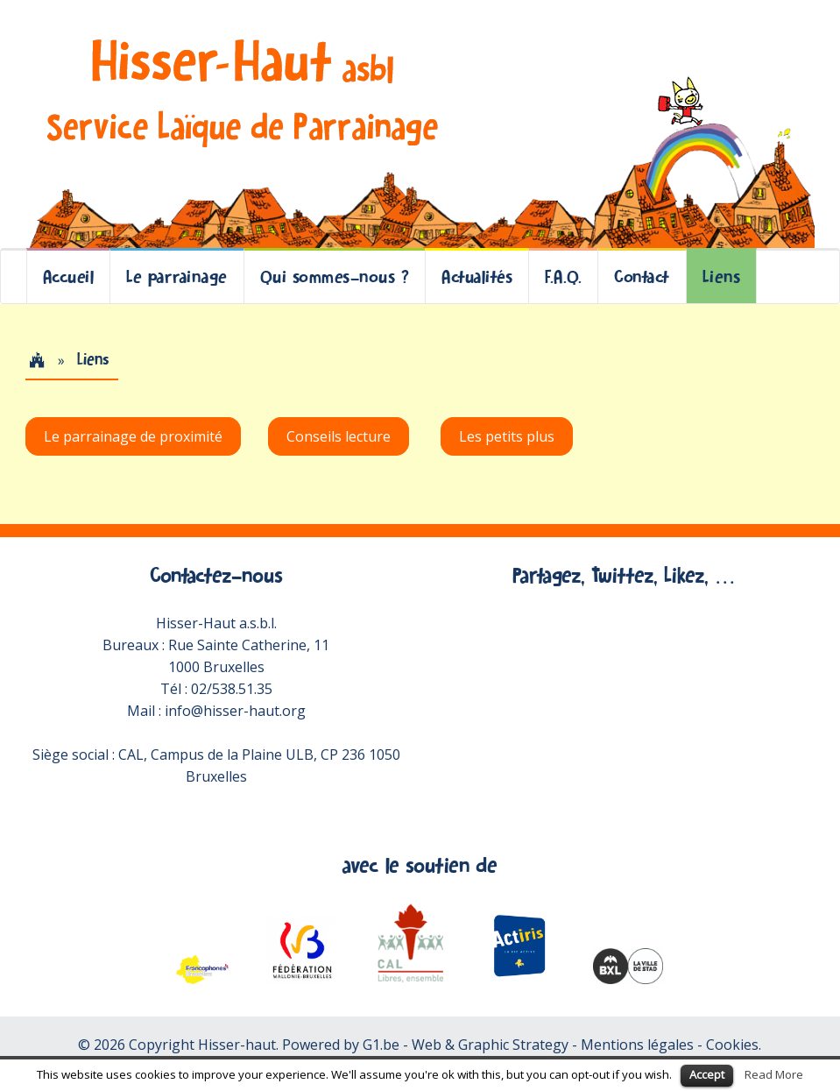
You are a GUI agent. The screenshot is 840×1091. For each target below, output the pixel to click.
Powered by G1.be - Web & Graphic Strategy (425, 1044)
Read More (774, 1074)
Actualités (476, 276)
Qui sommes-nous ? (335, 276)
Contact (642, 276)
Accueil (69, 276)
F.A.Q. (563, 276)
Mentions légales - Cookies (670, 1044)
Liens (721, 276)
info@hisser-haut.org (235, 710)
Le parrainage (177, 276)
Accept (706, 1074)
